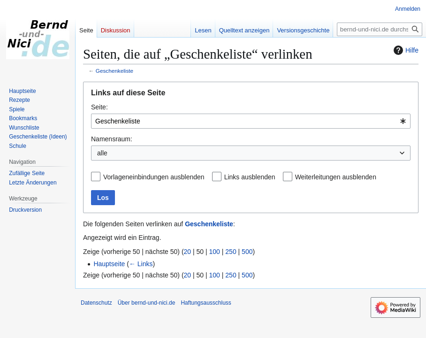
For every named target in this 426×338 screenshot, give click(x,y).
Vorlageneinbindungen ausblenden (154, 177)
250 (230, 251)
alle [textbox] (102, 153)
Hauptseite (109, 264)
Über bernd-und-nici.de (146, 303)
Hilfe (404, 50)
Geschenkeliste (114, 71)
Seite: (99, 107)
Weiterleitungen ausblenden (335, 177)
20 (187, 251)
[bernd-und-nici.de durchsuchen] (379, 29)
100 (214, 251)
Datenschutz (96, 303)
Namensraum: (111, 139)
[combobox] (251, 121)
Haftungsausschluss (206, 303)
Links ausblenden (249, 177)
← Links (141, 264)
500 (247, 251)
